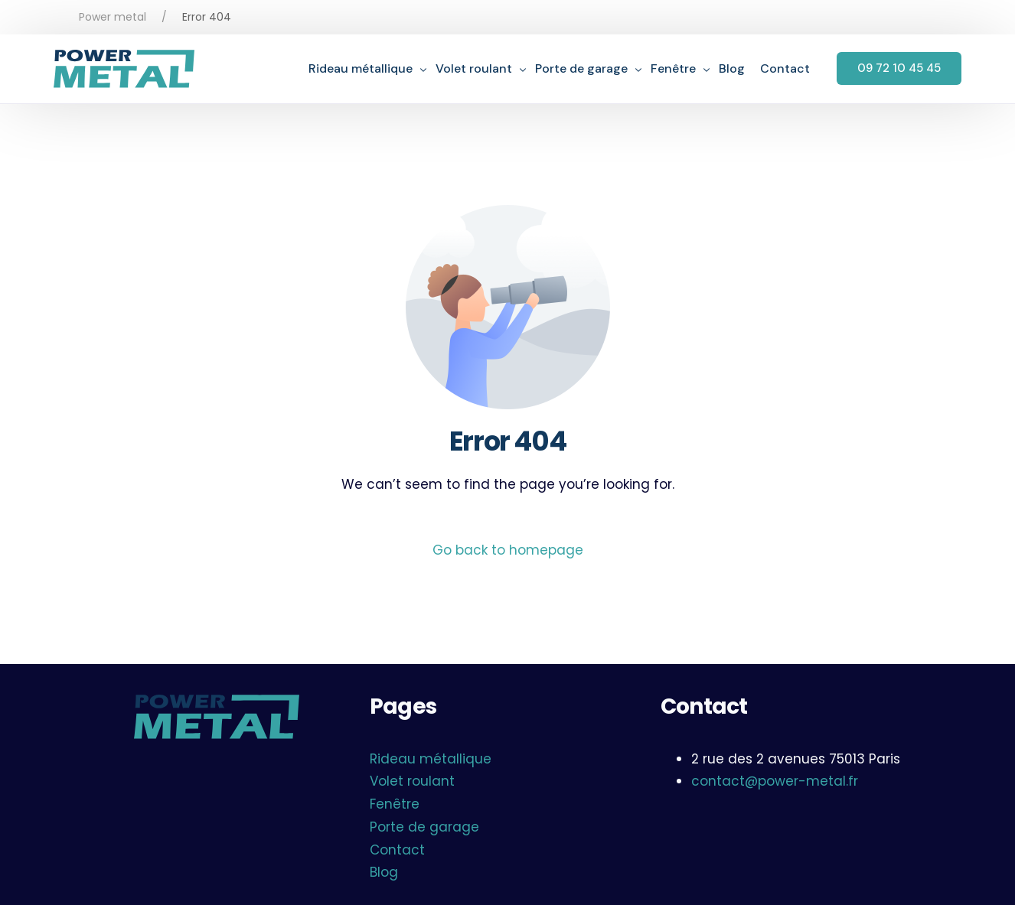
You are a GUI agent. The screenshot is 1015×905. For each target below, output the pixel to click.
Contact (397, 850)
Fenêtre (394, 804)
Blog (384, 872)
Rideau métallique (430, 759)
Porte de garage (424, 827)
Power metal (112, 16)
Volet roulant (412, 781)
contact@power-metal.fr (774, 781)
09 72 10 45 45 (899, 68)
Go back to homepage (507, 550)
